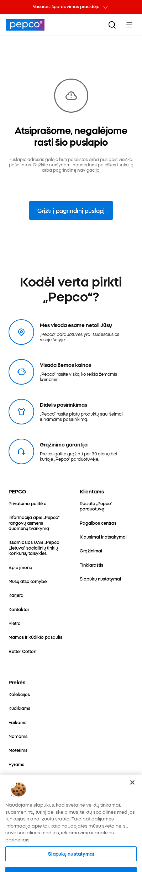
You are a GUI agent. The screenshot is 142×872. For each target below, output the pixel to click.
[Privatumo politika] (28, 503)
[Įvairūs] (15, 778)
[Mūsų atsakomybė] (28, 581)
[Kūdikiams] (19, 708)
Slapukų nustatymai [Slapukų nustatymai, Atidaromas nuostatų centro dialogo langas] (71, 861)
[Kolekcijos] (19, 694)
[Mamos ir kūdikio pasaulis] (35, 637)
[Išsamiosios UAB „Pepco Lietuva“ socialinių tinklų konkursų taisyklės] (36, 547)
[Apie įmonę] (20, 567)
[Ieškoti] (112, 25)
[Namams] (18, 736)
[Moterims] (18, 750)
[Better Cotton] (22, 651)
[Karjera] (16, 595)
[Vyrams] (16, 764)
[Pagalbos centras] (98, 522)
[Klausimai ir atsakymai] (103, 536)
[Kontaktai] (19, 609)
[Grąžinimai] (91, 550)
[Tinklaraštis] (91, 564)
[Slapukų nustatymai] (100, 578)
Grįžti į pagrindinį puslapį (71, 210)
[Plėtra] (15, 623)
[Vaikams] (17, 722)
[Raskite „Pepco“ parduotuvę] (107, 506)
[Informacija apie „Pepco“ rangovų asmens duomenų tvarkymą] (36, 522)
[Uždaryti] (132, 790)
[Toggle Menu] (129, 25)
